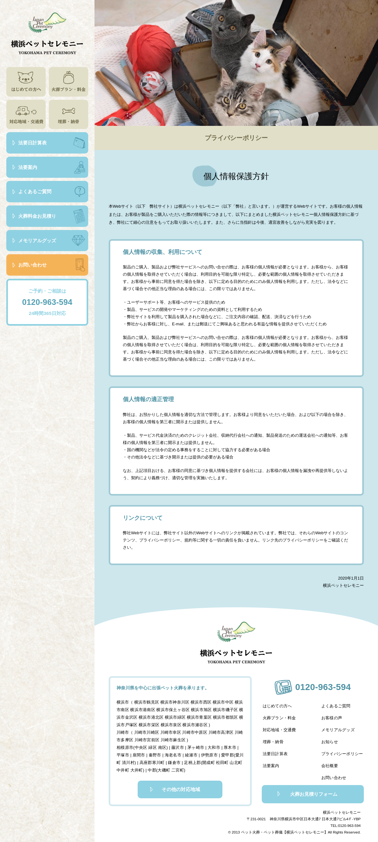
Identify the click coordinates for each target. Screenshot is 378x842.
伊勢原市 (203, 752)
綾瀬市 (186, 752)
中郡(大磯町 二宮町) (157, 767)
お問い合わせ (335, 771)
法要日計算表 (274, 750)
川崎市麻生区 (172, 738)
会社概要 (331, 761)
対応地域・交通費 (278, 729)
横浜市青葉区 (198, 716)
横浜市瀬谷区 (193, 723)
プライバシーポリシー (343, 750)
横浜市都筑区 (223, 716)
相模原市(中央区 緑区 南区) (143, 745)
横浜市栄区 (148, 723)
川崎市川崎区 (146, 731)
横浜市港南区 (142, 709)
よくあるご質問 (337, 709)
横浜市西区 (200, 702)
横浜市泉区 (170, 723)
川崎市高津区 (219, 731)
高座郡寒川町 (147, 760)
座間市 (135, 752)
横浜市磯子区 (223, 709)
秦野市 (151, 752)
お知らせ (331, 740)
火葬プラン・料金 (278, 719)
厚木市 (227, 745)
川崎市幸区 (170, 731)
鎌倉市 (168, 760)
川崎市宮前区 (146, 738)
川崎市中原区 (193, 731)
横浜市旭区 (200, 709)
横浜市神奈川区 (174, 702)
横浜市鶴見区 (146, 702)
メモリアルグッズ (339, 729)
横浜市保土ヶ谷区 (172, 709)
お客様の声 (333, 719)
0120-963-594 (47, 302)
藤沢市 (177, 745)
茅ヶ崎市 (195, 745)
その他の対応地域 (176, 786)
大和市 (212, 745)
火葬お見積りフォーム (307, 787)
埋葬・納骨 (272, 740)
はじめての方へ (276, 709)
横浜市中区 (221, 702)
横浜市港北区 (150, 716)
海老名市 (168, 752)
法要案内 (270, 761)
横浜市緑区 (174, 716)
